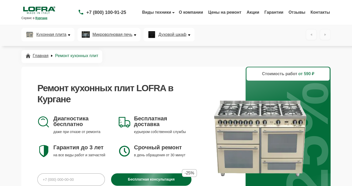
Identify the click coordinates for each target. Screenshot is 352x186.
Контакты (320, 12)
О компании (191, 12)
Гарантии (273, 12)
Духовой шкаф (172, 35)
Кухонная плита (51, 35)
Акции (253, 12)
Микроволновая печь (112, 35)
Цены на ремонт (224, 12)
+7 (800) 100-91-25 (106, 12)
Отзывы (297, 12)
